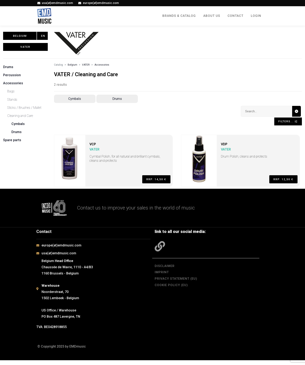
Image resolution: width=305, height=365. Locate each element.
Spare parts (12, 142)
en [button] (43, 37)
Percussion (12, 77)
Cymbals (18, 126)
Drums (8, 69)
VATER (86, 66)
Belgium (72, 66)
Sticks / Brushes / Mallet (24, 110)
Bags (11, 94)
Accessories (13, 85)
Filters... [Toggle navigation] (285, 124)
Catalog (58, 66)
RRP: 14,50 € (153, 182)
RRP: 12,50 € (280, 182)
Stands (12, 102)
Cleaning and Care (20, 118)
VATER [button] (25, 50)
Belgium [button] (19, 37)
